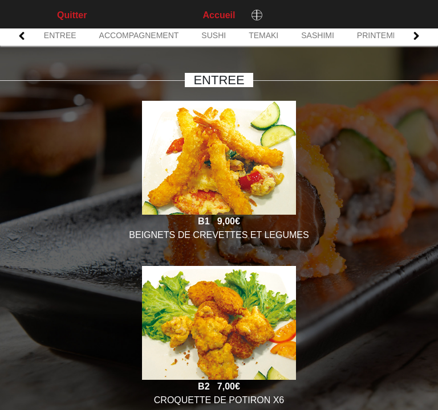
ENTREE (60, 35)
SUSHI (213, 35)
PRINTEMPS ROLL (392, 35)
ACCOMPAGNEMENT (139, 35)
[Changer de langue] (256, 15)
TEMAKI (263, 35)
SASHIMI (317, 35)
